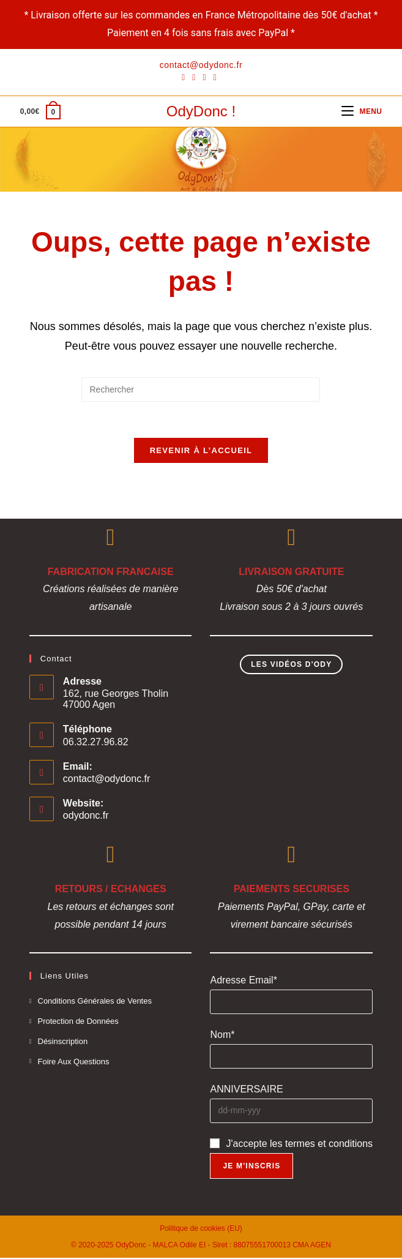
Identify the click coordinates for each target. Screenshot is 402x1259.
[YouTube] (215, 77)
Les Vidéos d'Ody (291, 666)
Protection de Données (78, 1023)
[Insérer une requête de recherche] (200, 389)
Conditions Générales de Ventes (95, 1002)
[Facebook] (185, 77)
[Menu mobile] (361, 111)
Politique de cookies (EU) (201, 1229)
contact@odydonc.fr (107, 780)
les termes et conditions (321, 1145)
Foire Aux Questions (74, 1062)
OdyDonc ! (201, 111)
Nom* (222, 1036)
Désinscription (63, 1043)
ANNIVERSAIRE (246, 1091)
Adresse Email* (243, 982)
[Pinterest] (193, 77)
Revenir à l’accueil (201, 451)
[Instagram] (204, 77)
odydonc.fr (86, 817)
